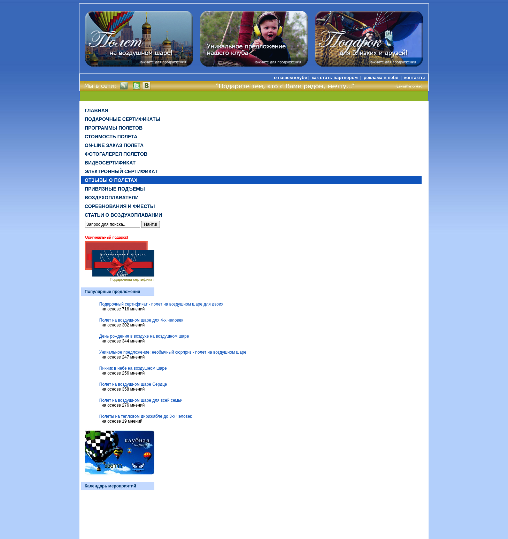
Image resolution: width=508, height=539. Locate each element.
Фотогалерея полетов (116, 154)
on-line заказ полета (114, 145)
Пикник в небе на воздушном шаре (133, 368)
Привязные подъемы (115, 189)
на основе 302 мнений (123, 325)
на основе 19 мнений (122, 421)
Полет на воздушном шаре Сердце (133, 384)
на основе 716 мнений (123, 309)
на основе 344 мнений (123, 341)
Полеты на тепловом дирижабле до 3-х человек (145, 416)
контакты (414, 77)
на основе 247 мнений (123, 357)
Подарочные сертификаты (122, 119)
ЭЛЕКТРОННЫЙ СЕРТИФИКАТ (121, 171)
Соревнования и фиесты (120, 206)
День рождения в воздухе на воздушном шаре (144, 336)
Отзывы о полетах (111, 180)
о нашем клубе (290, 77)
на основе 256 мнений (123, 373)
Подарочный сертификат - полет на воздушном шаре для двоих (161, 304)
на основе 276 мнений (123, 405)
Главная (96, 110)
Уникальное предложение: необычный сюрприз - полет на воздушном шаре (172, 352)
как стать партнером (335, 77)
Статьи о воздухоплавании (123, 215)
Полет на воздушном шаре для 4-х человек (141, 320)
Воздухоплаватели (112, 197)
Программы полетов (114, 128)
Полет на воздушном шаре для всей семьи (141, 400)
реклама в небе (382, 77)
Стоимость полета (111, 136)
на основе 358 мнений (123, 389)
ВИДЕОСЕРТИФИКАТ (110, 162)
